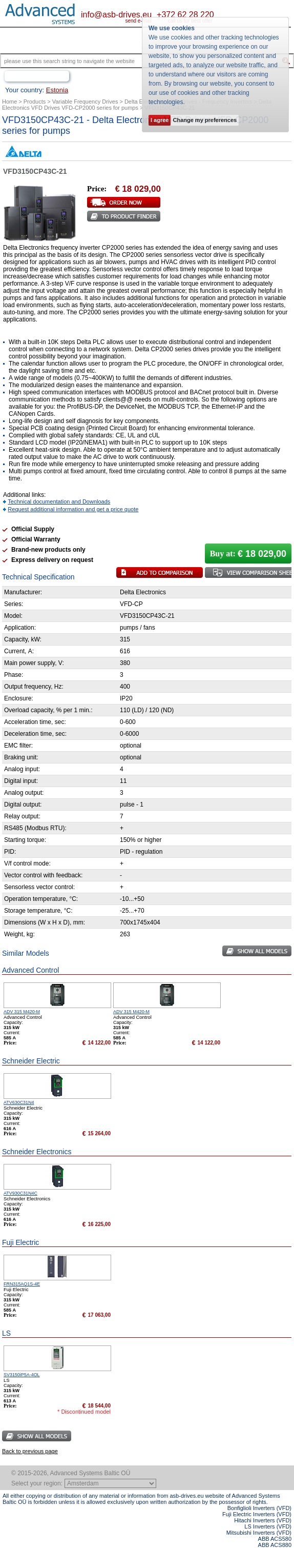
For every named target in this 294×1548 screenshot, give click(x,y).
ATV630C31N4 (19, 1102)
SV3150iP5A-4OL (22, 1374)
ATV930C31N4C (20, 1193)
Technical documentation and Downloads (59, 501)
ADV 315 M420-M (22, 1011)
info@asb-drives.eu (116, 14)
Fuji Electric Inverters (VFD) (256, 1514)
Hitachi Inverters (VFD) (262, 1520)
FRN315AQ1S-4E (22, 1283)
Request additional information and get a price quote (73, 509)
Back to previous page (30, 1451)
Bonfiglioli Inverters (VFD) (259, 1508)
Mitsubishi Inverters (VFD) (258, 1533)
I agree (160, 120)
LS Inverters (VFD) (267, 1526)
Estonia (57, 90)
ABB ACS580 (274, 1539)
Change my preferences (205, 120)
